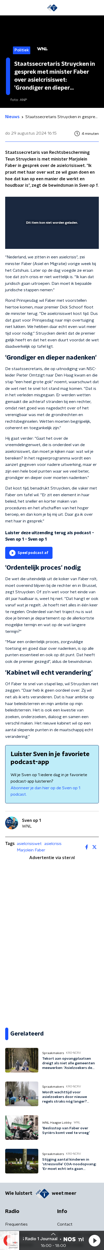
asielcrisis (53, 844)
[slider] (51, 240)
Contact (64, 1224)
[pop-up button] (71, 204)
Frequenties (16, 1224)
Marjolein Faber (31, 850)
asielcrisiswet (29, 844)
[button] (94, 1240)
